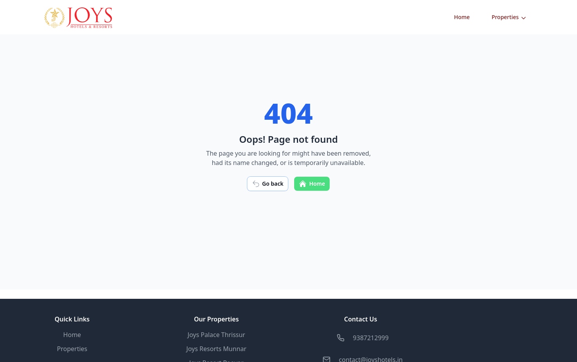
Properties (509, 17)
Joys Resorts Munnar (216, 348)
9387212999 (371, 338)
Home (462, 17)
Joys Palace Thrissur (216, 334)
